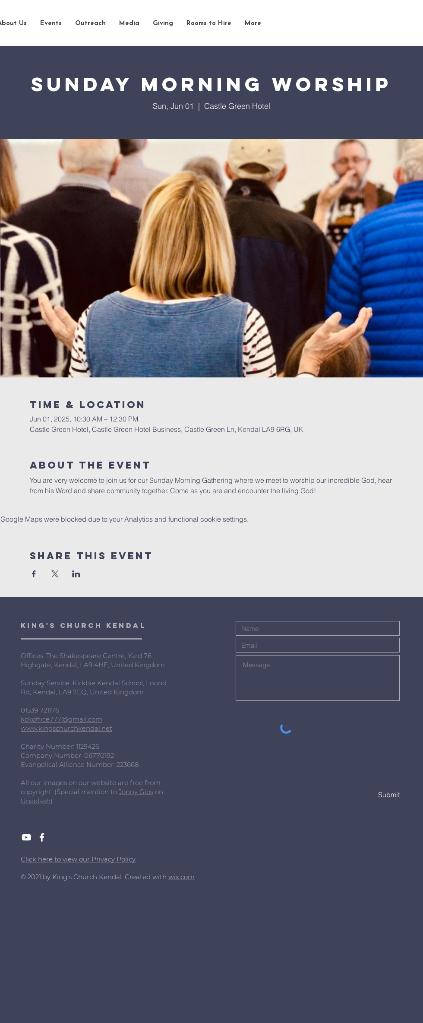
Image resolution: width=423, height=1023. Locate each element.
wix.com (181, 877)
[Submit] (369, 794)
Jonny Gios (136, 792)
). (52, 801)
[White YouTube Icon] (26, 837)
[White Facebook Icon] (41, 837)
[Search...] (366, 23)
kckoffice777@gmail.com (61, 719)
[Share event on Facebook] (34, 573)
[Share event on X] (55, 573)
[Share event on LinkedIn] (76, 573)
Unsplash (36, 801)
